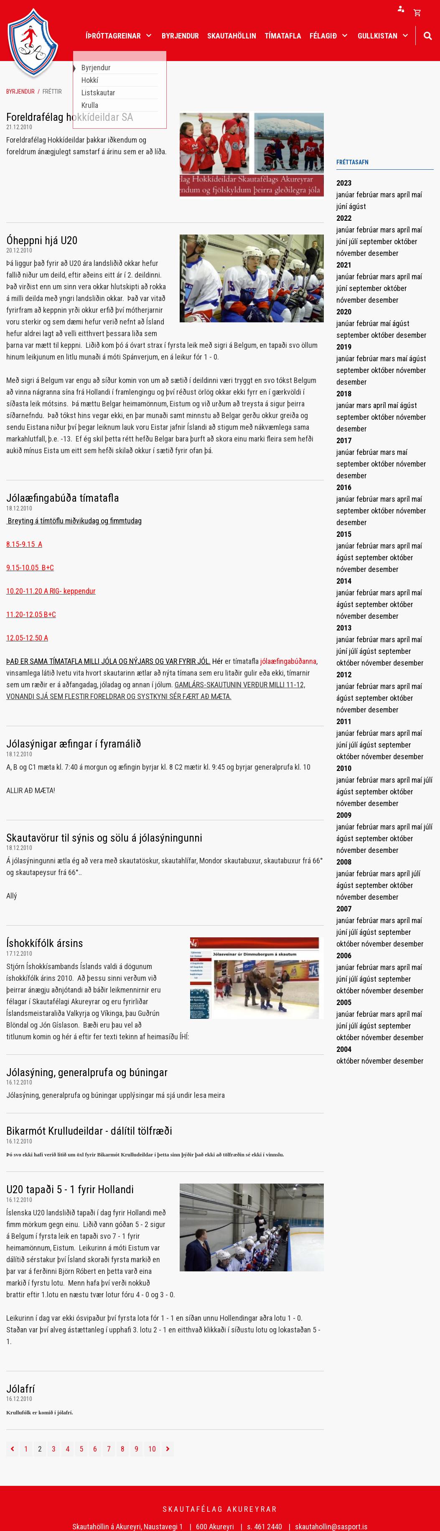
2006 (343, 955)
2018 (343, 393)
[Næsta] (168, 1449)
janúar (346, 194)
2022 (343, 218)
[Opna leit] (427, 35)
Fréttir (52, 91)
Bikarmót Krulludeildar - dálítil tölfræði (89, 1131)
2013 (343, 627)
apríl (404, 194)
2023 (343, 183)
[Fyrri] (12, 1449)
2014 (343, 581)
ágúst (357, 206)
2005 (343, 1002)
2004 (343, 1049)
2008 (343, 861)
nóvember (352, 253)
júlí (354, 241)
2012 (343, 674)
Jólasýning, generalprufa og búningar (87, 1072)
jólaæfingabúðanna (288, 661)
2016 (343, 487)
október (405, 241)
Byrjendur (20, 91)
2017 (343, 440)
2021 (343, 264)
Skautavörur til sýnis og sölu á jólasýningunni (104, 838)
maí (417, 194)
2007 (343, 908)
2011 (343, 721)
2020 (343, 311)
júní (342, 206)
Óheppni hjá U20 (42, 240)
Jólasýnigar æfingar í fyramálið (73, 743)
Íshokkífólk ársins (44, 943)
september (376, 241)
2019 (343, 346)
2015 (343, 534)
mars (388, 194)
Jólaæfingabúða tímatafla (62, 498)
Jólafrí (20, 1389)
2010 (343, 768)
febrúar (368, 194)
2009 (343, 815)
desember (383, 253)
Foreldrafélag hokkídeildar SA (69, 117)
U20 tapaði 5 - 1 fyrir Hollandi (70, 1189)
